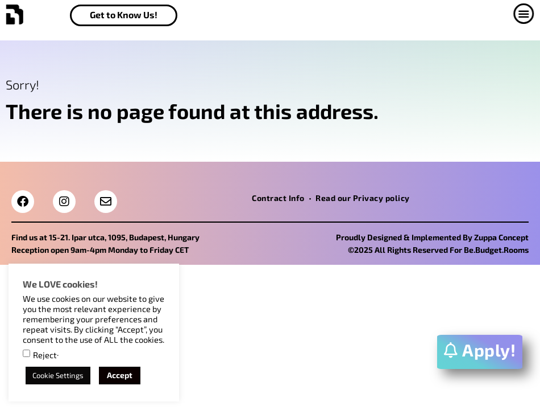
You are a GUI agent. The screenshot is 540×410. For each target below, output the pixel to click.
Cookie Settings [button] (58, 375)
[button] (522, 13)
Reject (45, 355)
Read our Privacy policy (362, 198)
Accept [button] (119, 375)
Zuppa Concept (501, 237)
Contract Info (278, 198)
